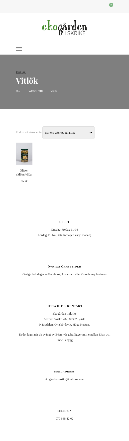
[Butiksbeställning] (68, 132)
